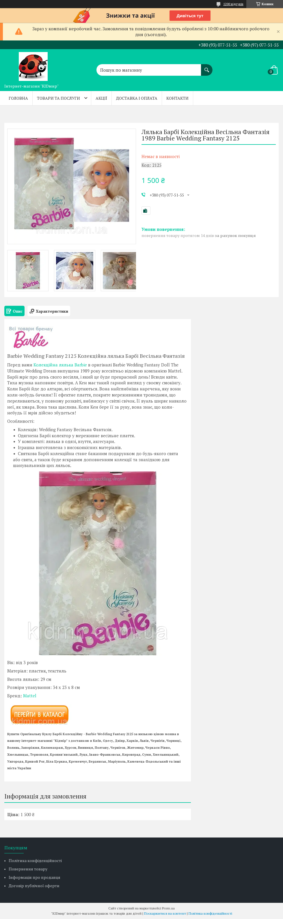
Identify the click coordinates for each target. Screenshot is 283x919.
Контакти (177, 98)
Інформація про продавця (34, 877)
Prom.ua (168, 908)
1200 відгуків (233, 4)
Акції (101, 98)
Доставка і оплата (136, 98)
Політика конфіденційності (35, 860)
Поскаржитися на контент (165, 913)
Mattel (29, 695)
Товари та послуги (58, 98)
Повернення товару (28, 869)
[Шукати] (207, 67)
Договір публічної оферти (34, 885)
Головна (18, 98)
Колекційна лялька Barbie (60, 365)
